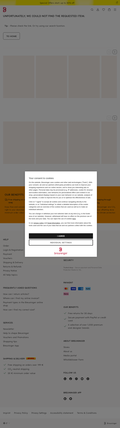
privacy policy (39, 223)
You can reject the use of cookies (61, 219)
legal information (54, 223)
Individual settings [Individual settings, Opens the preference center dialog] (61, 242)
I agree (61, 236)
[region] (61, 214)
